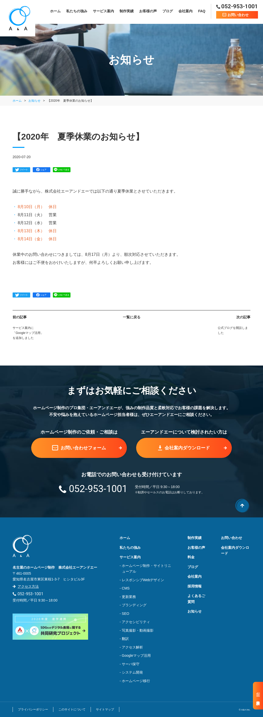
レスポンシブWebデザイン (143, 580)
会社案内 (185, 12)
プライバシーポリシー (33, 709)
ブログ (167, 12)
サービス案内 (103, 12)
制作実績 (127, 12)
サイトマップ (105, 709)
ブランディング (134, 605)
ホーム (55, 12)
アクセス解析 (132, 647)
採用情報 (194, 586)
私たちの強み (76, 12)
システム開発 (132, 672)
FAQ (201, 12)
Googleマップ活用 (136, 655)
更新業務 (129, 597)
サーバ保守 (130, 664)
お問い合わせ (231, 538)
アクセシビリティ (136, 622)
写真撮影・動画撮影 (138, 630)
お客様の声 (148, 12)
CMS (126, 588)
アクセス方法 (28, 586)
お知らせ (34, 100)
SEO (125, 614)
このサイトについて (72, 709)
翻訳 (125, 639)
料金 (191, 557)
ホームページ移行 (136, 681)
